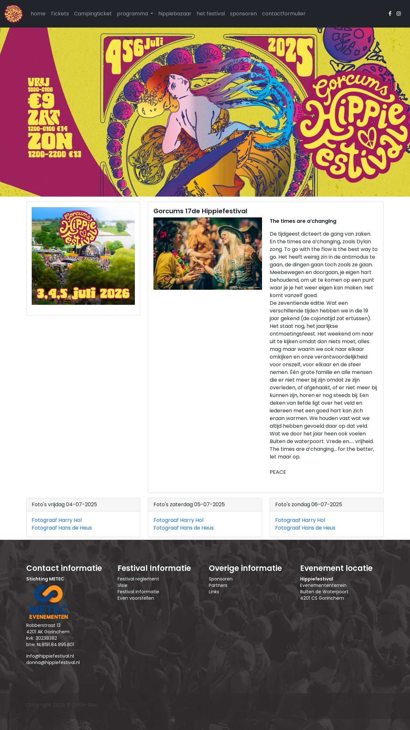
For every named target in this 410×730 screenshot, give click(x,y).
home (38, 13)
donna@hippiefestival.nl (53, 662)
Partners (218, 585)
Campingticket (93, 13)
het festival (211, 13)
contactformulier (284, 13)
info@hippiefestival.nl (50, 656)
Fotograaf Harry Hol (57, 520)
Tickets (60, 13)
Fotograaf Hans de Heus (62, 527)
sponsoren (243, 13)
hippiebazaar (175, 13)
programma (133, 13)
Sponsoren (221, 579)
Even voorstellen (136, 598)
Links (214, 591)
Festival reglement (138, 579)
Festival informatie (138, 591)
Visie (122, 585)
